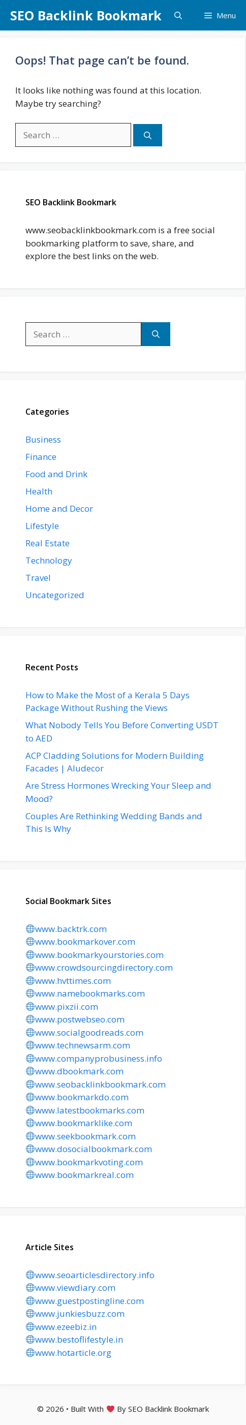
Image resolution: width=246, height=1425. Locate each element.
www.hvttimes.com (68, 980)
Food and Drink (56, 474)
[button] (178, 15)
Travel (38, 577)
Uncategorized (54, 595)
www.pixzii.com (62, 1006)
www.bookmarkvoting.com (84, 1162)
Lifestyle (42, 526)
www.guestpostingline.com (85, 1301)
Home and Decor (59, 508)
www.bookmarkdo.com (77, 1097)
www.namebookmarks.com (85, 993)
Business (43, 439)
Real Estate (47, 543)
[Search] (147, 135)
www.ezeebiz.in (61, 1327)
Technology (48, 560)
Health (38, 491)
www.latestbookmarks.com (85, 1110)
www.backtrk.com (66, 929)
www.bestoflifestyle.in (74, 1339)
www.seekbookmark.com (81, 1136)
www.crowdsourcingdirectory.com (99, 967)
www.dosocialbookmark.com (89, 1149)
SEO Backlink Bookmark (86, 15)
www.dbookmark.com (75, 1071)
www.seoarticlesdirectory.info (90, 1275)
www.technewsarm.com (78, 1045)
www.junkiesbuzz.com (75, 1313)
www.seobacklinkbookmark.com (96, 1084)
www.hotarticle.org (68, 1352)
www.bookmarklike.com (79, 1123)
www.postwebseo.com (75, 1019)
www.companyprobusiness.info (94, 1058)
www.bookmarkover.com (80, 941)
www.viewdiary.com (70, 1287)
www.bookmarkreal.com (80, 1175)
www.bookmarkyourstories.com (95, 955)
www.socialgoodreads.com (84, 1032)
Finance (40, 456)
